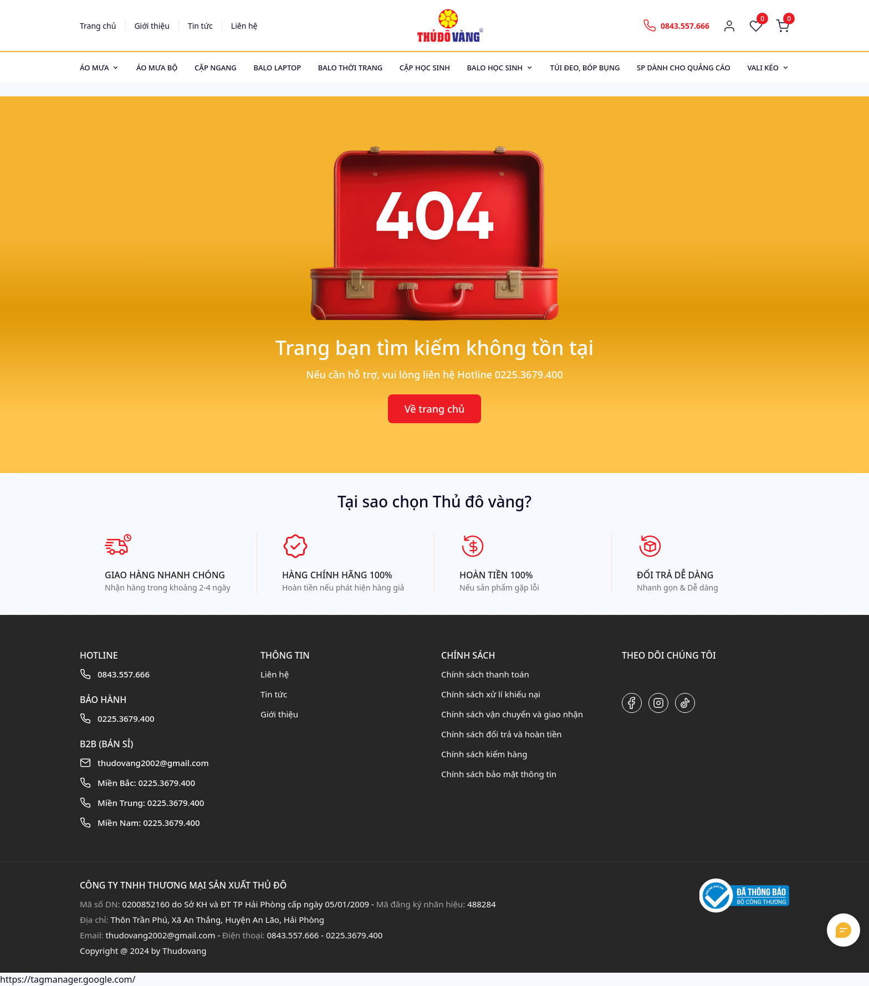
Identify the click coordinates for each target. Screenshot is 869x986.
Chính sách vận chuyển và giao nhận (512, 714)
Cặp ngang (216, 68)
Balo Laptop (277, 68)
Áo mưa (94, 68)
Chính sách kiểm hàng (484, 753)
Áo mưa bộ (157, 68)
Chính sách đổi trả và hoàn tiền (501, 734)
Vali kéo (763, 68)
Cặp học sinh (425, 68)
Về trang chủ (435, 408)
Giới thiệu (152, 25)
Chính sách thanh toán (485, 674)
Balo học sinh (495, 68)
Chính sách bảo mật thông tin (498, 773)
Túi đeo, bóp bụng (585, 68)
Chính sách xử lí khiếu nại (490, 694)
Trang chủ (98, 25)
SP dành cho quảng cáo (683, 68)
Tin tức (200, 25)
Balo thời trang (350, 68)
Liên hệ (244, 25)
